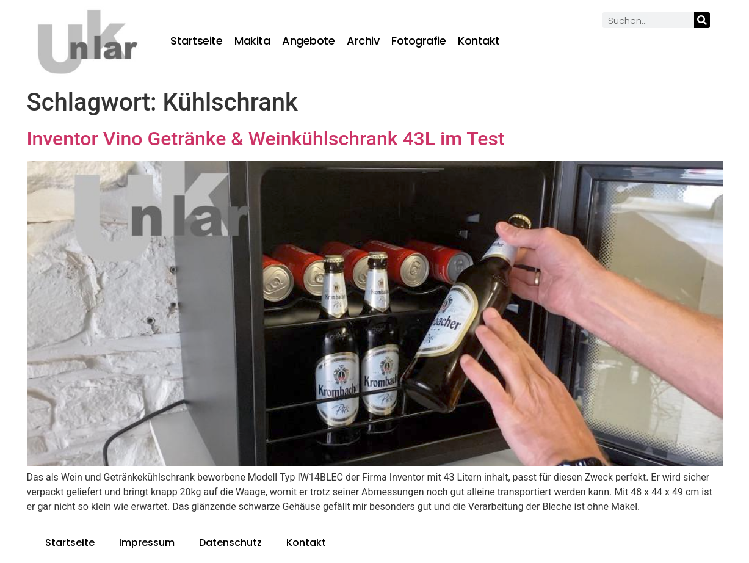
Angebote (308, 41)
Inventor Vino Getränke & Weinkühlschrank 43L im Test (266, 138)
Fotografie (418, 41)
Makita (252, 41)
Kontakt (479, 41)
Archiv (363, 41)
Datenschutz (230, 543)
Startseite (196, 41)
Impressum (147, 543)
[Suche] (702, 20)
